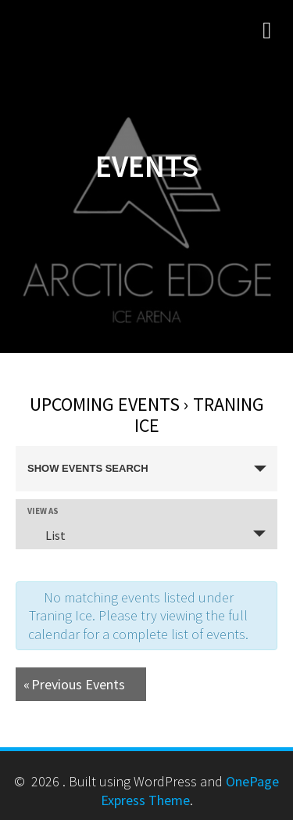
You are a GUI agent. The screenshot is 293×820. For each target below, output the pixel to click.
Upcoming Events (105, 404)
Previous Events (74, 684)
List (46, 535)
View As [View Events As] (43, 511)
